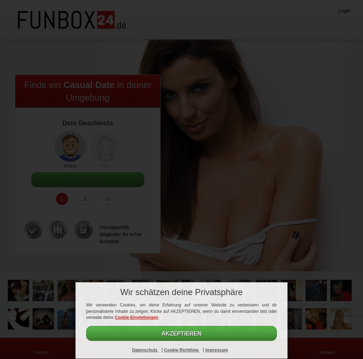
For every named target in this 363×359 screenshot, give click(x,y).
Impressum (216, 350)
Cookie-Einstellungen (136, 317)
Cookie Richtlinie (182, 350)
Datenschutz (145, 350)
